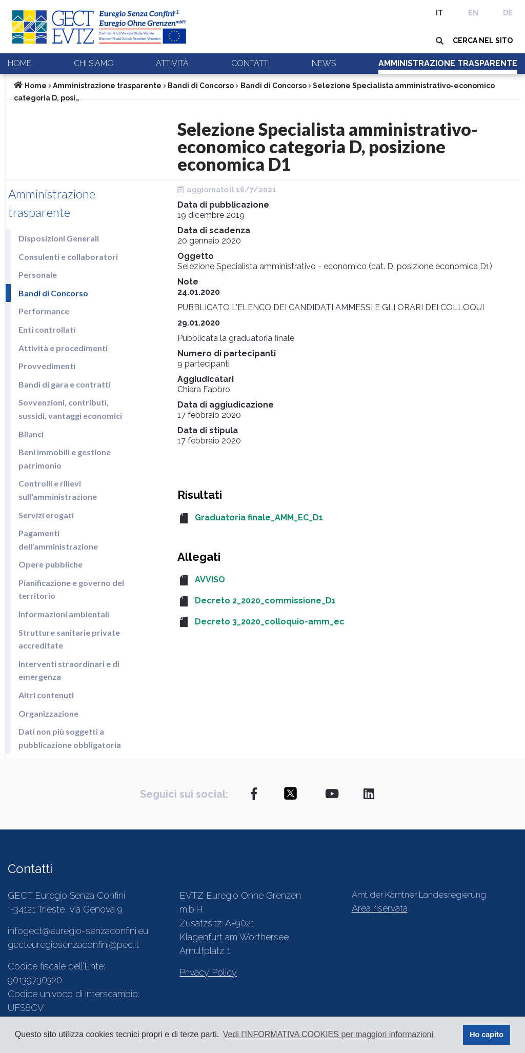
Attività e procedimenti (63, 348)
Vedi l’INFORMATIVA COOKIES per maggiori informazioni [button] (328, 1034)
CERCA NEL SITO (483, 40)
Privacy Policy (208, 972)
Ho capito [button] (486, 1034)
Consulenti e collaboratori (68, 256)
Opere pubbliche (50, 564)
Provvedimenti (46, 366)
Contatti (250, 63)
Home (19, 63)
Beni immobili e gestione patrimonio (64, 458)
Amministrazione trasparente (447, 63)
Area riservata (380, 908)
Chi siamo (94, 63)
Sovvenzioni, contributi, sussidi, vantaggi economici (70, 408)
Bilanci (31, 434)
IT (439, 13)
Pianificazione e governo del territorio (71, 589)
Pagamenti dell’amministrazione (58, 539)
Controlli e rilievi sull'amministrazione (57, 489)
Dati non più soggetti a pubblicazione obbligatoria (69, 738)
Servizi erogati (46, 515)
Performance (43, 311)
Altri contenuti (46, 695)
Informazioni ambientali (63, 614)
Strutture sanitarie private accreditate (69, 639)
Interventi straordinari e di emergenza (68, 670)
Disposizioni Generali (58, 238)
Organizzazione (48, 713)
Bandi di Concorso (201, 86)
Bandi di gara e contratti (64, 384)
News (324, 63)
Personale (37, 274)
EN (473, 13)
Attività (172, 63)
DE (508, 13)
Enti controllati (46, 329)
